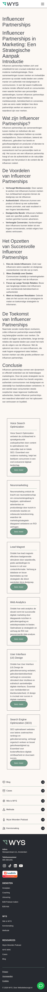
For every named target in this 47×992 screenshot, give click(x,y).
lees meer (18, 470)
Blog (4, 959)
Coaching (6, 893)
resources (8, 940)
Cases (4, 954)
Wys (4, 916)
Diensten (7, 883)
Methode (5, 930)
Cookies (5, 981)
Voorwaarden (7, 976)
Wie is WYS (7, 921)
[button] (42, 4)
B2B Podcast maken (10, 902)
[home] (10, 4)
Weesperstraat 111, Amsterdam (14, 852)
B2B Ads (5, 907)
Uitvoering (6, 897)
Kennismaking (7, 926)
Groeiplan (6, 888)
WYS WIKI (6, 950)
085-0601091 (7, 860)
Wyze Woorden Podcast (11, 945)
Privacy (5, 972)
